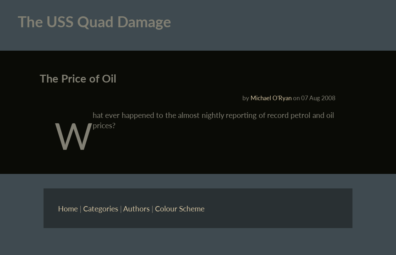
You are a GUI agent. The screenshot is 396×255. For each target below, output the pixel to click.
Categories (100, 208)
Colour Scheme (180, 208)
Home (68, 208)
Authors (136, 208)
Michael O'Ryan (271, 98)
